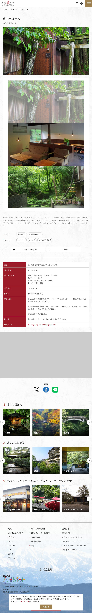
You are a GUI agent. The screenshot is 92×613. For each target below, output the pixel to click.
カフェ (32, 240)
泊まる (9, 554)
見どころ (10, 537)
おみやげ (10, 545)
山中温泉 (22, 234)
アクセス (10, 558)
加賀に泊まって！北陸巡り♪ (39, 533)
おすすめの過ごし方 (14, 533)
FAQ (31, 545)
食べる (13, 9)
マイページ (76, 1)
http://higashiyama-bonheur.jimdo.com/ (42, 325)
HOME (5, 9)
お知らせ (64, 529)
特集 (9, 529)
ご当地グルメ (34, 537)
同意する (46, 607)
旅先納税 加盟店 (35, 234)
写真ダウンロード (68, 541)
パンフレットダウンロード (71, 537)
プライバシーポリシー (69, 550)
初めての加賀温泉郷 (37, 529)
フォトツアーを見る (25, 250)
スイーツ (22, 240)
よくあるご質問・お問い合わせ (73, 545)
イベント (10, 550)
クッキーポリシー (22, 601)
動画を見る (65, 533)
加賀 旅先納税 (34, 541)
